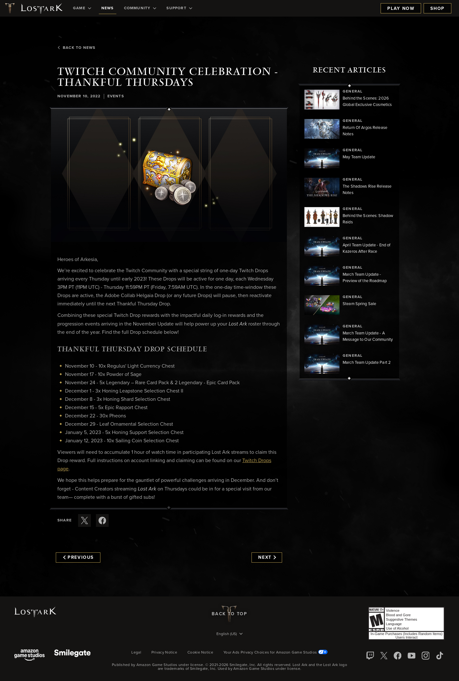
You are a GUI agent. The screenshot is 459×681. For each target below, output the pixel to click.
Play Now (400, 8)
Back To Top (229, 614)
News (107, 8)
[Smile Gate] (72, 655)
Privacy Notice (164, 653)
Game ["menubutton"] (82, 8)
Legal (136, 653)
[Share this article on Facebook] (102, 520)
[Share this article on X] (84, 520)
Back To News (76, 48)
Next (267, 557)
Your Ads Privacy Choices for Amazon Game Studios (275, 653)
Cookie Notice (200, 653)
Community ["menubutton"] (140, 8)
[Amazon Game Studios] (29, 655)
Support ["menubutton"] (179, 8)
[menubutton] (229, 634)
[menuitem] (82, 8)
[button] (169, 175)
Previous (78, 557)
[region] (349, 232)
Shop (437, 8)
